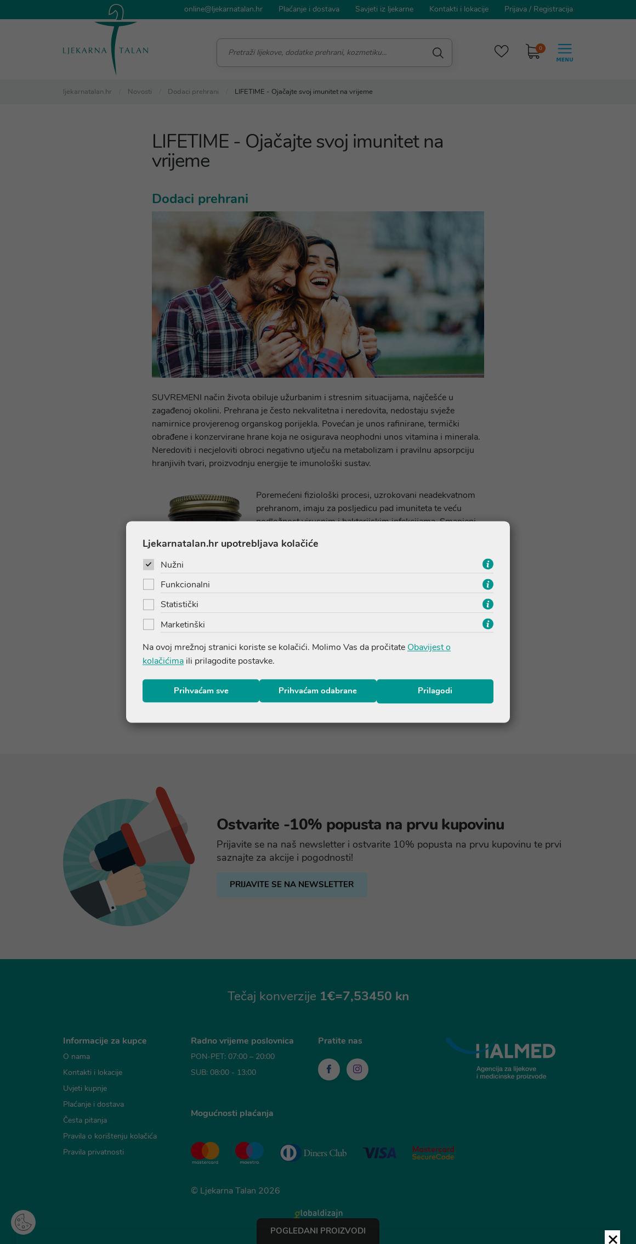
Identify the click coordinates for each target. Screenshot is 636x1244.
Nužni (172, 565)
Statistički (179, 606)
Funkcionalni (185, 586)
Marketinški (183, 626)
